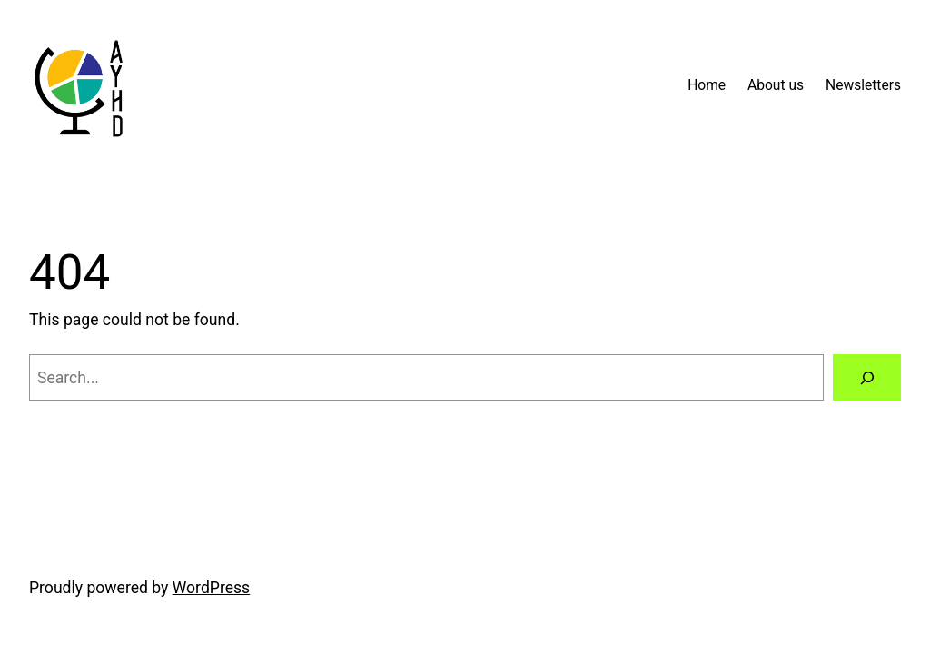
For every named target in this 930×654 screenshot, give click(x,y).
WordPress (211, 588)
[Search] (867, 377)
